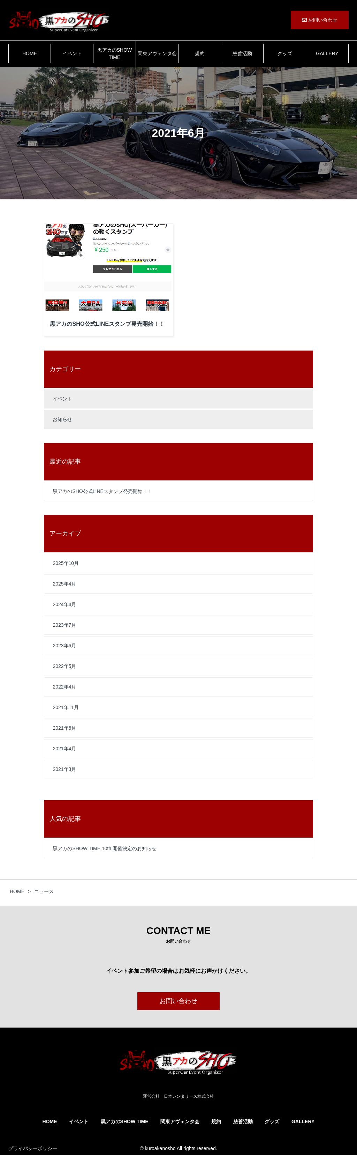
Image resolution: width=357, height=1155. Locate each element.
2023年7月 (64, 625)
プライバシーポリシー (32, 1148)
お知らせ (62, 419)
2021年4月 (64, 748)
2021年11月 (66, 707)
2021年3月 (64, 769)
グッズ (285, 53)
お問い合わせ (319, 20)
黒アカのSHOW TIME (114, 53)
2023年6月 (64, 645)
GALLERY (327, 53)
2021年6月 (64, 728)
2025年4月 (64, 584)
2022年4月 (64, 687)
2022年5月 (64, 666)
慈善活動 (242, 53)
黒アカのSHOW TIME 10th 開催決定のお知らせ (105, 848)
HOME (29, 53)
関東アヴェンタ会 (157, 53)
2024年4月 (64, 604)
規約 (200, 53)
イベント (72, 53)
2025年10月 (66, 563)
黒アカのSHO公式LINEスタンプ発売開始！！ (102, 491)
